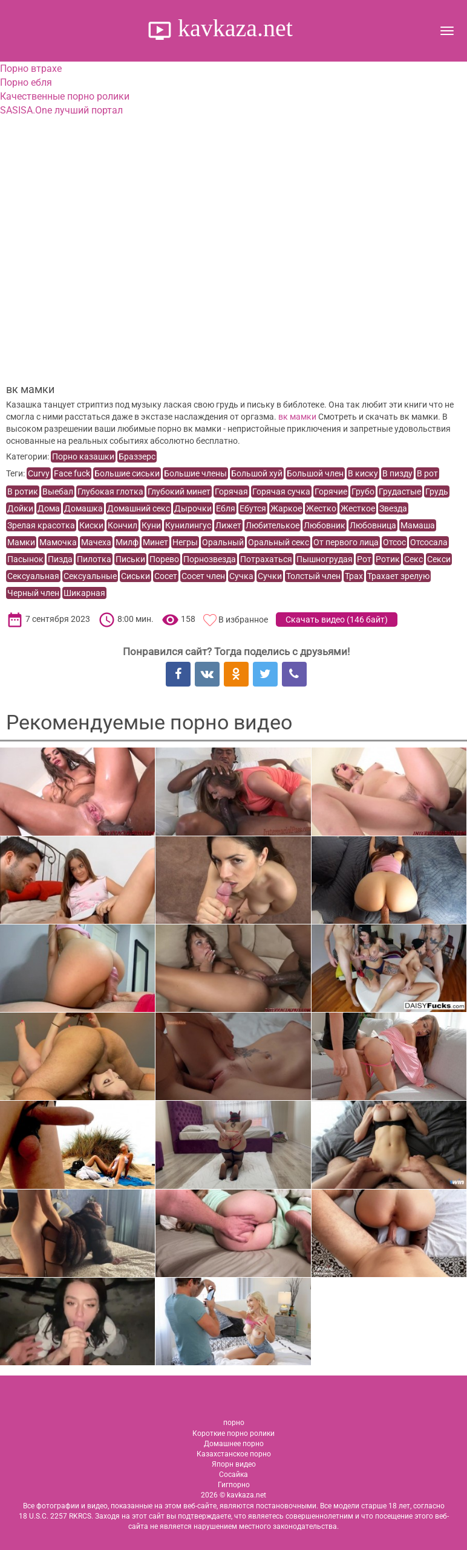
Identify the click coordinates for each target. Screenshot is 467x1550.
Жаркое (286, 508)
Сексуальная (33, 576)
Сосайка (233, 1474)
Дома (49, 508)
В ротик (22, 491)
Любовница (373, 525)
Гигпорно (234, 1485)
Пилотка (94, 559)
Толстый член (313, 576)
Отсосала (429, 542)
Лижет (228, 525)
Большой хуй (256, 473)
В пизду (397, 473)
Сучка (241, 576)
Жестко (321, 508)
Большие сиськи (127, 473)
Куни (151, 525)
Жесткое (358, 508)
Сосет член (203, 576)
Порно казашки (83, 456)
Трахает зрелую (398, 576)
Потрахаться (266, 559)
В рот (427, 473)
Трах (354, 576)
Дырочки (193, 508)
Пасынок (25, 559)
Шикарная (84, 593)
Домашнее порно (234, 1444)
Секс (413, 559)
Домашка (83, 508)
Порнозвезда (209, 559)
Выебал (57, 491)
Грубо (362, 491)
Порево (164, 559)
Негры (185, 542)
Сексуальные (90, 576)
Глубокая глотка (110, 491)
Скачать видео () (337, 619)
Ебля (225, 508)
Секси (439, 559)
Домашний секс (138, 508)
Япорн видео (234, 1464)
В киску (363, 473)
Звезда (393, 508)
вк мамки (297, 416)
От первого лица (346, 542)
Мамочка (58, 542)
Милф (127, 542)
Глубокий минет (179, 491)
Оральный (223, 542)
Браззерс (137, 456)
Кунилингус (188, 525)
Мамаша (417, 525)
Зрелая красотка (41, 525)
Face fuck (72, 473)
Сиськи (135, 576)
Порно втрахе (31, 68)
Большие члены (195, 473)
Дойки (20, 508)
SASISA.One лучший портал (61, 110)
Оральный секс (278, 542)
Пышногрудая (324, 559)
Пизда (60, 559)
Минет (155, 542)
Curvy (39, 473)
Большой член (315, 473)
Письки (130, 559)
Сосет (165, 576)
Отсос (394, 542)
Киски (91, 525)
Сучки (270, 576)
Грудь (436, 491)
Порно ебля (26, 82)
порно (233, 1422)
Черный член (33, 593)
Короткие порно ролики (233, 1433)
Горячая (231, 491)
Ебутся (253, 508)
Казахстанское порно (234, 1454)
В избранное (243, 619)
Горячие (331, 491)
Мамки (21, 542)
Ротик (388, 559)
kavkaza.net (232, 28)
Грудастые (400, 491)
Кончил (122, 525)
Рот (364, 559)
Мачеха (96, 542)
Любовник (324, 525)
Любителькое (272, 525)
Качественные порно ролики (64, 96)
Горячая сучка (281, 491)
